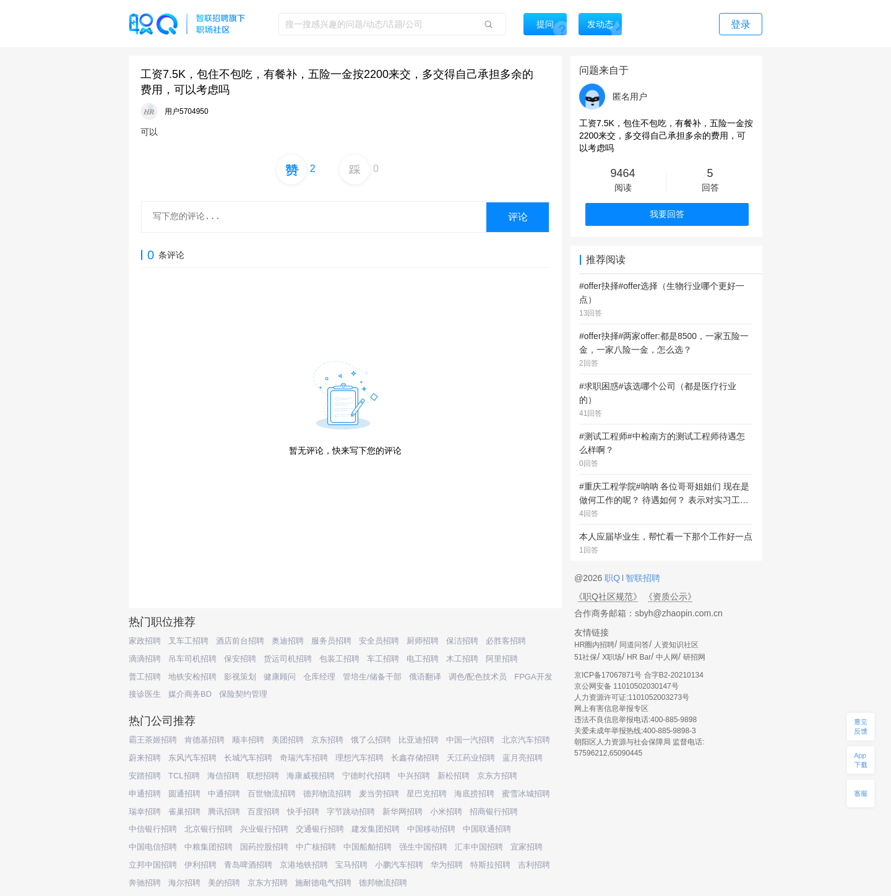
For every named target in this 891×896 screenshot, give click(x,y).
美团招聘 (288, 739)
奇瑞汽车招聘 (304, 757)
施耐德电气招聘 (323, 882)
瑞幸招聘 (145, 811)
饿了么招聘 (371, 739)
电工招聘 (423, 658)
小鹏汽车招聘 (399, 864)
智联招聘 (641, 578)
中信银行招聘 (153, 829)
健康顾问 (280, 676)
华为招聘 (447, 864)
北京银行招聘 (208, 829)
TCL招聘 (184, 775)
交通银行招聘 (320, 829)
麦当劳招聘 (379, 793)
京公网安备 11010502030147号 (626, 686)
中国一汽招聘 (470, 739)
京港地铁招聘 (304, 864)
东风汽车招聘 (192, 757)
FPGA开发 (533, 676)
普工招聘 (145, 676)
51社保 (585, 657)
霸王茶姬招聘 (153, 739)
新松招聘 (453, 775)
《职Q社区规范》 (608, 596)
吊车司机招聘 (192, 658)
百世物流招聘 (272, 793)
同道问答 (634, 644)
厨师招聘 (423, 640)
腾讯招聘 (224, 811)
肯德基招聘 (204, 739)
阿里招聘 (502, 658)
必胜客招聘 (506, 640)
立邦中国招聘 (153, 864)
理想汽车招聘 (359, 757)
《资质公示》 (670, 596)
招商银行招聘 (494, 811)
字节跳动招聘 (351, 811)
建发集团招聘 (375, 829)
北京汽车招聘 (526, 739)
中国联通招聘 (487, 829)
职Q (613, 578)
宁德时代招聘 (366, 775)
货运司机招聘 (288, 658)
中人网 (667, 657)
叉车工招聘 (188, 640)
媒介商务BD (190, 694)
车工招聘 (383, 658)
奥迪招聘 (288, 640)
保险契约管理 (243, 694)
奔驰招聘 (145, 882)
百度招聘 (264, 811)
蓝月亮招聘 (522, 757)
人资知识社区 (676, 644)
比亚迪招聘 (418, 739)
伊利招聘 (200, 864)
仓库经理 (319, 676)
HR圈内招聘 (594, 644)
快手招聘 (303, 811)
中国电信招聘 (153, 846)
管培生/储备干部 (372, 676)
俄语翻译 (425, 676)
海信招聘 (223, 775)
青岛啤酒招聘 (248, 864)
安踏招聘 (145, 775)
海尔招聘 (184, 882)
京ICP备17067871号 (608, 675)
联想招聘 (263, 775)
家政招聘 (145, 640)
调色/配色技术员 (478, 676)
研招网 (694, 657)
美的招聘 (224, 882)
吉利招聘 (534, 864)
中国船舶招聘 (367, 846)
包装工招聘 (339, 658)
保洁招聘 (462, 640)
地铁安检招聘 (192, 676)
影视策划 (240, 676)
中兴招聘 (414, 775)
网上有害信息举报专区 (611, 708)
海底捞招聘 (474, 793)
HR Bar (639, 657)
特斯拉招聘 (490, 864)
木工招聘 (462, 658)
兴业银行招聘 (264, 829)
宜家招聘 (526, 846)
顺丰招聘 (248, 739)
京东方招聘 (497, 775)
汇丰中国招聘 (479, 846)
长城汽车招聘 (248, 757)
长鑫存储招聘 (415, 757)
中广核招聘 (316, 846)
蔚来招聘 (145, 757)
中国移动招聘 (431, 829)
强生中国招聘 (423, 846)
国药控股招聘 (264, 846)
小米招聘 (446, 811)
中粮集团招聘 (208, 846)
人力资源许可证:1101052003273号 (631, 697)
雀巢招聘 (184, 811)
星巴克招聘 (427, 793)
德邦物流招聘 (327, 793)
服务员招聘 (331, 640)
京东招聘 (327, 739)
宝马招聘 (351, 864)
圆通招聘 (184, 793)
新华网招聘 (402, 811)
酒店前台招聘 (240, 640)
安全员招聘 (379, 640)
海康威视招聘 (310, 775)
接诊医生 (145, 694)
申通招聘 (145, 793)
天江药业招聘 (471, 757)
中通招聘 (224, 793)
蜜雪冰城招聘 (526, 793)
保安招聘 (240, 658)
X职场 (612, 657)
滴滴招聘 (145, 658)
